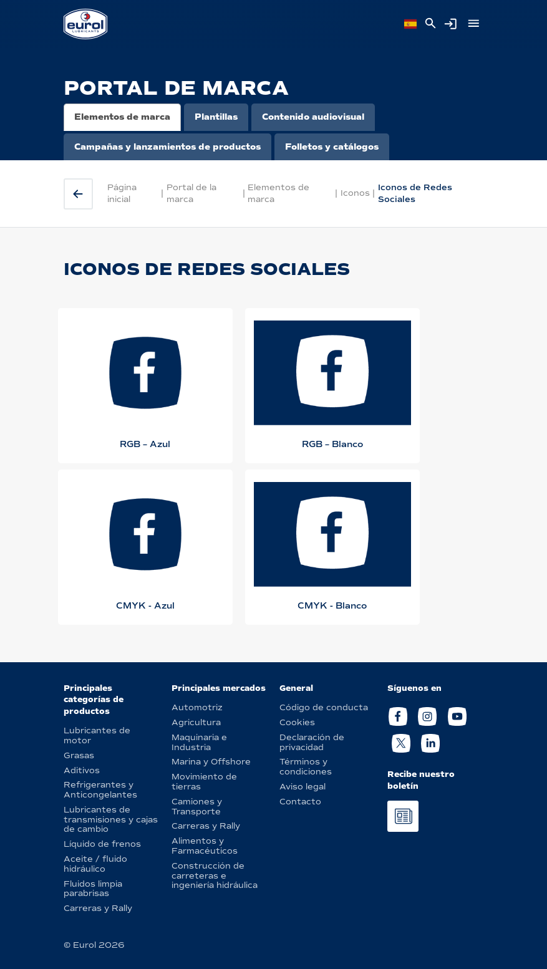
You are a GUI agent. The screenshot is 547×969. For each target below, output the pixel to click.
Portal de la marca (191, 193)
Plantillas (216, 117)
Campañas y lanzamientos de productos (167, 147)
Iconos (355, 193)
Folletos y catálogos (332, 147)
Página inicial (122, 193)
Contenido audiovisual (313, 117)
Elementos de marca (122, 117)
